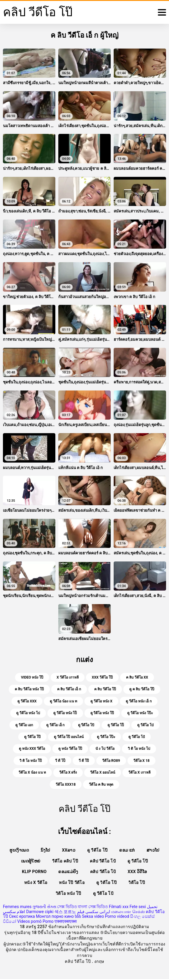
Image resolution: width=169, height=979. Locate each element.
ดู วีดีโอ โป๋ (136, 737)
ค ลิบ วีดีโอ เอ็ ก (69, 689)
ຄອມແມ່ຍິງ (68, 871)
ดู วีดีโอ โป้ (103, 893)
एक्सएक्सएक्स (65, 921)
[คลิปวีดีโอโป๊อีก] (162, 12)
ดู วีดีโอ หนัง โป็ (65, 713)
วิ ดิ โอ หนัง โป (139, 749)
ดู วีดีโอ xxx (27, 701)
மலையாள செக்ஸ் (128, 911)
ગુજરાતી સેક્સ (44, 906)
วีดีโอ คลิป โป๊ (65, 861)
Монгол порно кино (55, 916)
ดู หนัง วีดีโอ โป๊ (70, 749)
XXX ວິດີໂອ (137, 871)
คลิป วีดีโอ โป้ (103, 861)
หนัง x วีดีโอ (35, 882)
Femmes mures (17, 906)
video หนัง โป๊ (32, 677)
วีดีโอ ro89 (111, 761)
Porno (48, 921)
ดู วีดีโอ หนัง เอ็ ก (139, 701)
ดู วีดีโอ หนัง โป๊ (102, 713)
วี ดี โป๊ (84, 761)
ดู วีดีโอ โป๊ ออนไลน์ (69, 737)
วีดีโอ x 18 (141, 761)
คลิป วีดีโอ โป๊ (78, 961)
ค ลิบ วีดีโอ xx (137, 677)
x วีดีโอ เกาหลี (68, 677)
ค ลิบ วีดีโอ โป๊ (105, 689)
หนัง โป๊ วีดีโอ (71, 882)
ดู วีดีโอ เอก (24, 725)
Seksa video (93, 916)
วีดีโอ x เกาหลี (139, 772)
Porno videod (117, 916)
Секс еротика (22, 916)
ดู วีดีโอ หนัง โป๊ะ (140, 713)
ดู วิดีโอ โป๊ (106, 882)
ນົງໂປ (45, 850)
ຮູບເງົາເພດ (19, 850)
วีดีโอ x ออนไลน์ (102, 772)
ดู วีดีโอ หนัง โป (28, 713)
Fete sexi (138, 906)
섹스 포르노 (65, 911)
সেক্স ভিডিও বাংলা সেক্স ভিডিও (82, 906)
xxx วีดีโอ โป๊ (102, 677)
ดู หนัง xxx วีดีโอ (32, 749)
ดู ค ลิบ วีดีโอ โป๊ (141, 689)
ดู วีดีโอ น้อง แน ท (63, 701)
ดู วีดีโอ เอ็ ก (55, 725)
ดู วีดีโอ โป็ (115, 725)
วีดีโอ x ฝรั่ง (68, 772)
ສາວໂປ (153, 850)
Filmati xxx (119, 906)
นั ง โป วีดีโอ (105, 749)
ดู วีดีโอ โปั (86, 725)
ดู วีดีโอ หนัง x (101, 701)
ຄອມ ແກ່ (127, 850)
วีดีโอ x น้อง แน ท (32, 772)
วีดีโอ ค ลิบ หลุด (101, 784)
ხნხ (78, 916)
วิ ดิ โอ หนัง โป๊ (30, 761)
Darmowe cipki (39, 911)
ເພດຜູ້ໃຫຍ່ (30, 861)
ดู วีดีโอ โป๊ (32, 737)
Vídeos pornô (29, 921)
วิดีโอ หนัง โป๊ (68, 893)
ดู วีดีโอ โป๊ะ (106, 737)
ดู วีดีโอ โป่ (145, 725)
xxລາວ (69, 850)
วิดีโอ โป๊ (136, 882)
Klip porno (34, 871)
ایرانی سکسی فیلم (93, 911)
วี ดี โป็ (60, 761)
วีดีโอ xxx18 (66, 784)
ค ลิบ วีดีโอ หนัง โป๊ (29, 689)
